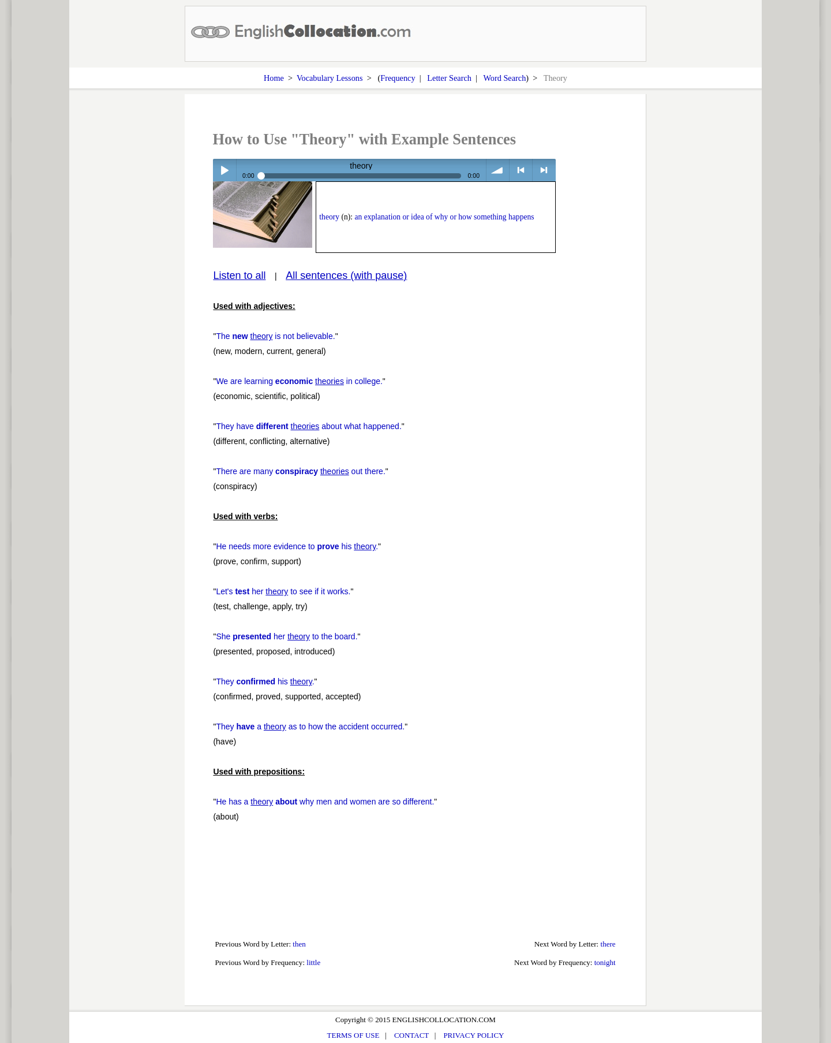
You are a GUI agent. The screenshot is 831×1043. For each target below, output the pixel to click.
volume (497, 170)
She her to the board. (286, 636)
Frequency (397, 78)
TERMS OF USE (353, 1035)
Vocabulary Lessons (330, 78)
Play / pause (224, 170)
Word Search (504, 78)
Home (274, 78)
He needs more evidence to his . (297, 546)
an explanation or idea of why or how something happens (444, 217)
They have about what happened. (308, 426)
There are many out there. (300, 471)
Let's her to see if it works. (283, 591)
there (608, 944)
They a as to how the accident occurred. (310, 726)
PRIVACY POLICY (473, 1035)
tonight (605, 962)
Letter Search (449, 78)
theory (329, 217)
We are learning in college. (299, 381)
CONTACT (411, 1035)
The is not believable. (275, 336)
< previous (521, 170)
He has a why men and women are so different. (325, 801)
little (313, 962)
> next (544, 170)
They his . (265, 681)
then (299, 944)
